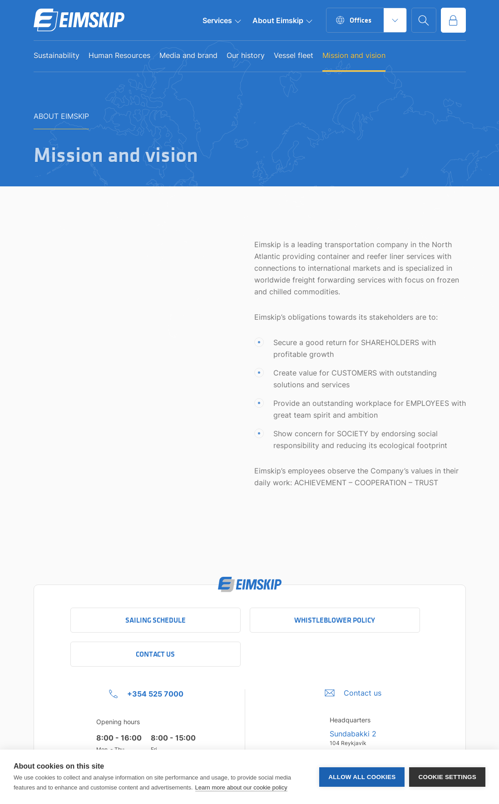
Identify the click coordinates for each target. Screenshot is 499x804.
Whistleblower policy (334, 620)
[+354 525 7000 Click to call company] (146, 693)
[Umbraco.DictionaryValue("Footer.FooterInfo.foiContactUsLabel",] (353, 693)
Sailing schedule (155, 620)
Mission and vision (353, 56)
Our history (246, 56)
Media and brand (188, 56)
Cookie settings (447, 777)
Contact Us (155, 654)
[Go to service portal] (453, 20)
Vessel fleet (293, 56)
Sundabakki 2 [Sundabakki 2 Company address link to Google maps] (353, 733)
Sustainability (56, 56)
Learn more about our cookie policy (241, 787)
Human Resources (119, 56)
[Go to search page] (423, 20)
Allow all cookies (361, 777)
